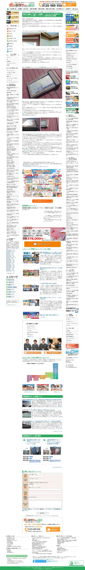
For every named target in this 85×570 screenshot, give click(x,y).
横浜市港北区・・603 (10, 262)
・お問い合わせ (59, 552)
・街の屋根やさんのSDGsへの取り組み (13, 546)
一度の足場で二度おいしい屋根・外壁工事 (71, 257)
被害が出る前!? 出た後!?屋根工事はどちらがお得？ (72, 134)
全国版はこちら (57, 391)
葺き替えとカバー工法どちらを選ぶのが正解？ (72, 178)
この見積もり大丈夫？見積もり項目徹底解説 (72, 131)
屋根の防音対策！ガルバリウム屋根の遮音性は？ (72, 265)
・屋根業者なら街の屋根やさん (62, 549)
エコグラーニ (9, 74)
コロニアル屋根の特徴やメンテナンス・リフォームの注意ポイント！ (72, 210)
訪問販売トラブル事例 (70, 139)
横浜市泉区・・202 (10, 268)
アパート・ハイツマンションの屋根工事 (72, 288)
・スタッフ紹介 (59, 547)
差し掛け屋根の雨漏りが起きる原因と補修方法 (13, 158)
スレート (8, 57)
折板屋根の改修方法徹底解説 (71, 194)
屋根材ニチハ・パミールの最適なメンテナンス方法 (72, 200)
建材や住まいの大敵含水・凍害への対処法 (11, 166)
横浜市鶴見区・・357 (10, 250)
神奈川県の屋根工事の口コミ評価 (72, 155)
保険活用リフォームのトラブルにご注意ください (72, 152)
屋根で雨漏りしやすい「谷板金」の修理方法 (12, 174)
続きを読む (49, 264)
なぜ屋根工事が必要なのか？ (71, 161)
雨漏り (23, 20)
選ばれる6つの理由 (70, 56)
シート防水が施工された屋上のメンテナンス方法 (13, 114)
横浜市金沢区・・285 (10, 261)
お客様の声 (68, 8)
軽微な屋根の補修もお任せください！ (72, 305)
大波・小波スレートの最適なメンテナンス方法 (13, 132)
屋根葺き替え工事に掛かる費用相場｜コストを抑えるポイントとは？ (72, 182)
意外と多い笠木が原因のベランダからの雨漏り (13, 101)
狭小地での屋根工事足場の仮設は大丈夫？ (72, 213)
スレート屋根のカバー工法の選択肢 (72, 186)
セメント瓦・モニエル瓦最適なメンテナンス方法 (11, 126)
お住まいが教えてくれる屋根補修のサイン (72, 175)
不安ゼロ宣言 (68, 60)
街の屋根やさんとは (70, 55)
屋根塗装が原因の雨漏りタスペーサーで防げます (11, 107)
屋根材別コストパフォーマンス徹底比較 (13, 197)
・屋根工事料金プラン (35, 540)
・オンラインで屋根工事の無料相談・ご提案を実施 (66, 537)
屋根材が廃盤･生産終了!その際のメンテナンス (11, 208)
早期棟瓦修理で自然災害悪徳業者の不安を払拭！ (11, 129)
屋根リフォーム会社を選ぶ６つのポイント (72, 220)
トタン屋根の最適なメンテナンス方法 (72, 192)
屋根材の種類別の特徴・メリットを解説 (13, 88)
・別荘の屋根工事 (34, 552)
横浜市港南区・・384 (10, 256)
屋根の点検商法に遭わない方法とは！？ (72, 142)
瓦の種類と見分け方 (10, 176)
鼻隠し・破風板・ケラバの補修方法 (13, 95)
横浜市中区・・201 (10, 253)
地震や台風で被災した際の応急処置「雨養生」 (13, 144)
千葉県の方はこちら (43, 391)
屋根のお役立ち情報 (50, 8)
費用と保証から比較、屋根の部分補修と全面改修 (72, 167)
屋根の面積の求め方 (10, 147)
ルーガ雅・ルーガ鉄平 (11, 72)
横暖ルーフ (9, 76)
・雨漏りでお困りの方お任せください (38, 542)
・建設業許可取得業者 (60, 548)
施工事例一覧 (13, 8)
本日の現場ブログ (60, 8)
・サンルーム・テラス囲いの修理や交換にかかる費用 (41, 551)
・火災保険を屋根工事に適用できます (38, 547)
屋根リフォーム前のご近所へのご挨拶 (72, 128)
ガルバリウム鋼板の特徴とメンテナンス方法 (13, 220)
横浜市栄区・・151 (10, 269)
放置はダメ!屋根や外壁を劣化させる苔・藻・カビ (13, 205)
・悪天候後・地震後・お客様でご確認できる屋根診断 (66, 540)
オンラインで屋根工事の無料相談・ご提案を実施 (72, 119)
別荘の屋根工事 (69, 293)
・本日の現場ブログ (10, 552)
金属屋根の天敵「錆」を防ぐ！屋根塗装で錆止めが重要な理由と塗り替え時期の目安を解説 (44, 399)
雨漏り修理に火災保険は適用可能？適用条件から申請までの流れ (72, 235)
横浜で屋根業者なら (70, 336)
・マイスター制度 (9, 543)
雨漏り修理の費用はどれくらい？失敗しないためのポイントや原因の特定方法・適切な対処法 (72, 171)
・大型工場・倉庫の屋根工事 (36, 548)
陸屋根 (8, 65)
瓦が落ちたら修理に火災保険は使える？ (72, 232)
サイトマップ (68, 342)
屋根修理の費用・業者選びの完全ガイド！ (72, 122)
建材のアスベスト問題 (11, 184)
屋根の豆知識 (41, 8)
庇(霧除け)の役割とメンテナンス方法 (13, 135)
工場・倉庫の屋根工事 (70, 285)
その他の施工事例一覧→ (57, 467)
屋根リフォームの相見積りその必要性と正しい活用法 (72, 125)
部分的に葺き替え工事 (31, 149)
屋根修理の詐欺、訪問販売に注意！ (72, 137)
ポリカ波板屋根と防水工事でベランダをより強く (72, 277)
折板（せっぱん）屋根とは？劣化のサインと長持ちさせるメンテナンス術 (41, 409)
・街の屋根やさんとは (10, 537)
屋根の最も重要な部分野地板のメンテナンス (11, 192)
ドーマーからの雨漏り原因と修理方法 (13, 236)
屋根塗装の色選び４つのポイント (72, 251)
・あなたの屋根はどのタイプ (61, 539)
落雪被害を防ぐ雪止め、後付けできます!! (72, 299)
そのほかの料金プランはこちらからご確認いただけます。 (35, 166)
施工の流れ (25, 8)
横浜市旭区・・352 (10, 258)
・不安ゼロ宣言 (9, 541)
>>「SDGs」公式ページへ (11, 304)
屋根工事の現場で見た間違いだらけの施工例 (72, 248)
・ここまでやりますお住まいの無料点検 (39, 541)
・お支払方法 (8, 545)
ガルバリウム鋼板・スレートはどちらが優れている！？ (13, 217)
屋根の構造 (9, 92)
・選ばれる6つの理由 (10, 539)
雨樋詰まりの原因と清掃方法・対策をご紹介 (72, 280)
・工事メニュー (34, 539)
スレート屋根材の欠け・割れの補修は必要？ (72, 189)
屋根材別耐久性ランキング (12, 199)
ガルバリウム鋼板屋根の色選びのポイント (13, 223)
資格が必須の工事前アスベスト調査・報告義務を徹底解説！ (13, 187)
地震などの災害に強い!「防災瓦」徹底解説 (72, 245)
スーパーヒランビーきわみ (12, 78)
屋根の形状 (9, 152)
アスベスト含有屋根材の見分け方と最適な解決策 (13, 182)
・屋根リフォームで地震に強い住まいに (39, 546)
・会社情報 (58, 543)
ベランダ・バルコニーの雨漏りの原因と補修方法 (13, 123)
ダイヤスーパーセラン (70, 317)
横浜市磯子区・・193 (10, 259)
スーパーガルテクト (10, 70)
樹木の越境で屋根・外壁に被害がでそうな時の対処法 (72, 149)
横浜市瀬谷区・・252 (10, 270)
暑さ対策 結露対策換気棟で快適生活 (10, 162)
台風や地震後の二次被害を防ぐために (72, 239)
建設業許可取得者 (69, 334)
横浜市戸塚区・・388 (10, 267)
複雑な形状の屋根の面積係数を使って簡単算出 (11, 149)
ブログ (27, 11)
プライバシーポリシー (47, 515)
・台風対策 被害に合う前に (36, 545)
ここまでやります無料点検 (71, 64)
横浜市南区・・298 (10, 255)
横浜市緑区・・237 (10, 263)
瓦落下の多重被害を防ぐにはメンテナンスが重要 (72, 228)
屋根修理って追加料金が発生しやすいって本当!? (72, 145)
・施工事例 (8, 549)
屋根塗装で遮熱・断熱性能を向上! (72, 254)
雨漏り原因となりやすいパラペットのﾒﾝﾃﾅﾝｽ (13, 117)
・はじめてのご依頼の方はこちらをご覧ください (40, 537)
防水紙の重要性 (10, 189)
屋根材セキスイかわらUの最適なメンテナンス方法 (72, 203)
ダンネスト (68, 325)
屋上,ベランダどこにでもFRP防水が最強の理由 (13, 120)
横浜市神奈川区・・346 (10, 251)
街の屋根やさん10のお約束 (71, 58)
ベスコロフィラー (69, 321)
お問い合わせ (75, 8)
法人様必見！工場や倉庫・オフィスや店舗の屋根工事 (72, 296)
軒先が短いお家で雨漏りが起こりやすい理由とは (13, 179)
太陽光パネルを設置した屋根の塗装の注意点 (72, 197)
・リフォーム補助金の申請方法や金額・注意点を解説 (41, 553)
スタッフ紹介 (68, 332)
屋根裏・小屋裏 (10, 160)
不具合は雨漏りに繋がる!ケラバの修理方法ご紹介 (13, 98)
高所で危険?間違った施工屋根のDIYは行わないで (12, 226)
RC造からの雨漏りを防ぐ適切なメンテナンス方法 (12, 233)
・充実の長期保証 (9, 542)
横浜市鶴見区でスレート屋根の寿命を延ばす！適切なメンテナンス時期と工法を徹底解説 (44, 421)
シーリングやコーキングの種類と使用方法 (13, 138)
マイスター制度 (69, 68)
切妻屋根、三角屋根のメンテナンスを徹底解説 (13, 154)
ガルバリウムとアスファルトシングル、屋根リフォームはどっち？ (72, 261)
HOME (23, 11)
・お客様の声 (8, 551)
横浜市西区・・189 (10, 252)
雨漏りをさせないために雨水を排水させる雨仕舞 (13, 171)
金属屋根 (8, 61)
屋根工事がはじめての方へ (71, 53)
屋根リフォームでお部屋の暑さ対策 (72, 302)
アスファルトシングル (11, 63)
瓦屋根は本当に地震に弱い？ (71, 267)
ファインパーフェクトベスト (71, 323)
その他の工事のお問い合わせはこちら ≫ (42, 201)
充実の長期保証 (69, 66)
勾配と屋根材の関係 (10, 168)
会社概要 (20, 8)
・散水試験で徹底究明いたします (37, 543)
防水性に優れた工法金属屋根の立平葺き (13, 141)
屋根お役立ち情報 (69, 222)
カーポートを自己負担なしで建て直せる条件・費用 (72, 274)
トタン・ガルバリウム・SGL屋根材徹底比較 (13, 214)
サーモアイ (68, 319)
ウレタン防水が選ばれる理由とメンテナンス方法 (13, 110)
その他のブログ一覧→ (58, 431)
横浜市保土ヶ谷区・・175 (11, 257)
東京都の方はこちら (28, 391)
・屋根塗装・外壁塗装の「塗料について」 (64, 541)
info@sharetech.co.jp (73, 367)
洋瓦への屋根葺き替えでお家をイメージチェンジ (13, 211)
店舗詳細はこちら (30, 336)
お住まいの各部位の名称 (11, 90)
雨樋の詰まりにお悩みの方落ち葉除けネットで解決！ (72, 283)
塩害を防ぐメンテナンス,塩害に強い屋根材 (13, 202)
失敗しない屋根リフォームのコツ (72, 163)
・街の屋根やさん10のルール (11, 540)
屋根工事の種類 (33, 8)
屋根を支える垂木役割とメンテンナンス (11, 229)
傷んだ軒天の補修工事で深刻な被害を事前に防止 (13, 104)
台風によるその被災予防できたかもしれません (72, 225)
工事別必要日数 (69, 217)
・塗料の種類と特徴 (60, 542)
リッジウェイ (9, 80)
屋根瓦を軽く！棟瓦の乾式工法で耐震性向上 (72, 242)
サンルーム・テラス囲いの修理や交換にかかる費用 (72, 291)
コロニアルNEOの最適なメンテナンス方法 (72, 206)
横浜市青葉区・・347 (10, 264)
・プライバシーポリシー (61, 551)
